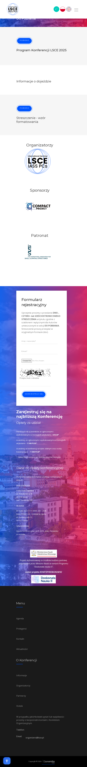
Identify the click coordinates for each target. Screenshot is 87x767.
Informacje (21, 675)
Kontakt (20, 638)
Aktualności (22, 649)
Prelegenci (21, 628)
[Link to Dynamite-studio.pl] (48, 761)
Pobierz (24, 40)
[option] (37, 168)
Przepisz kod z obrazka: (29, 378)
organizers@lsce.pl (35, 737)
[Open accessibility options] (6, 760)
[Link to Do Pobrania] (76, 11)
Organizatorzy (23, 685)
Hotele (19, 706)
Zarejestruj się (34, 394)
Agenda (20, 618)
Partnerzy (21, 695)
